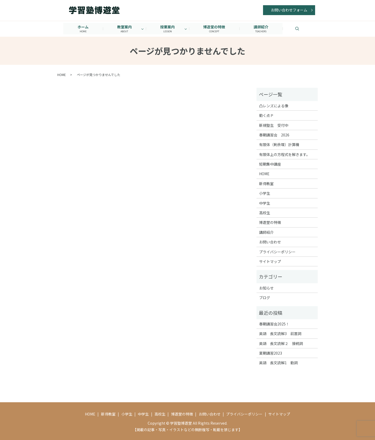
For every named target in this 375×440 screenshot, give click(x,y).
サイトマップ (270, 261)
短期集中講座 (270, 163)
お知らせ (266, 287)
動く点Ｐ (266, 115)
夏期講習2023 (270, 352)
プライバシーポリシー (277, 251)
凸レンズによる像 (273, 105)
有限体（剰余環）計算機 (279, 144)
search (305, 28)
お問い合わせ (270, 241)
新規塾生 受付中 (273, 125)
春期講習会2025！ (274, 323)
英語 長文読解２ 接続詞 (281, 343)
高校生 (264, 212)
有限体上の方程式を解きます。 (284, 154)
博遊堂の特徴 (215, 28)
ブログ (264, 297)
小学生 (264, 193)
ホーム (81, 28)
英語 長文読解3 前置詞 (280, 333)
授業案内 (167, 28)
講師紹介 (262, 28)
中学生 (264, 202)
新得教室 (266, 183)
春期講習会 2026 (274, 134)
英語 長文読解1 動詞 (278, 362)
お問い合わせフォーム (289, 9)
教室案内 (123, 28)
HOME (61, 74)
